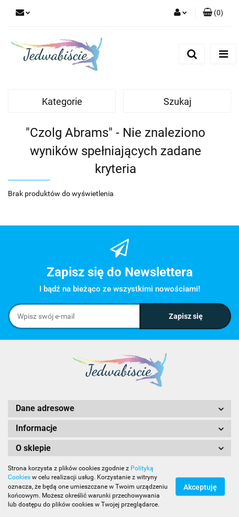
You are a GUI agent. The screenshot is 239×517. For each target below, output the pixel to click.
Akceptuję (200, 487)
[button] (213, 13)
